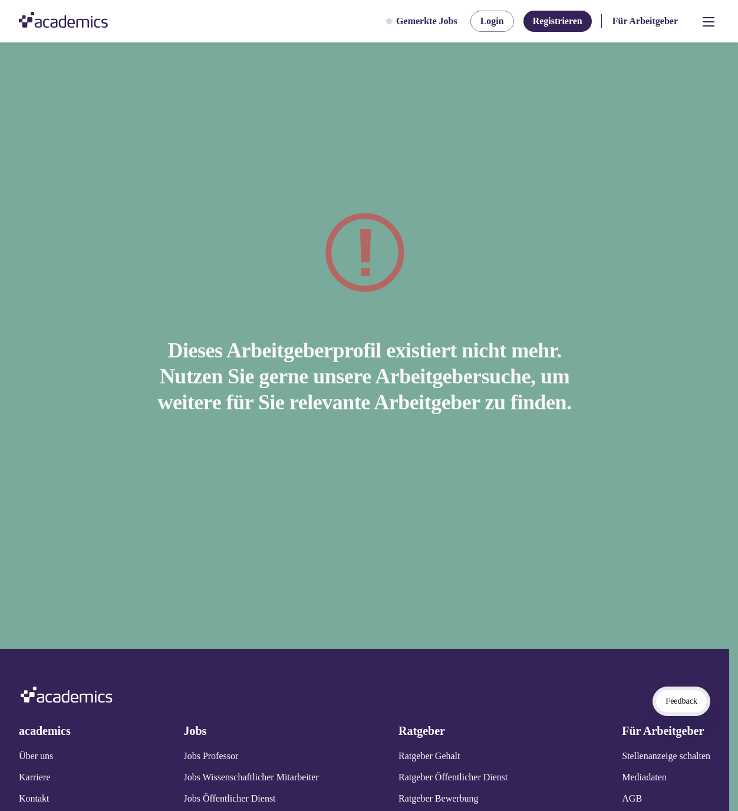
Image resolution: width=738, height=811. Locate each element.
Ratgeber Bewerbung (438, 798)
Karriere (34, 777)
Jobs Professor (210, 756)
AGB (632, 798)
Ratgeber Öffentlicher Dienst (453, 777)
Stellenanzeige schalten (666, 756)
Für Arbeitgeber (645, 21)
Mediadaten (644, 777)
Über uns (36, 756)
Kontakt (34, 798)
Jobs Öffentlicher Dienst (229, 798)
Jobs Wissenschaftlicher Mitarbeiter (250, 777)
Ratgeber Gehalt (429, 756)
